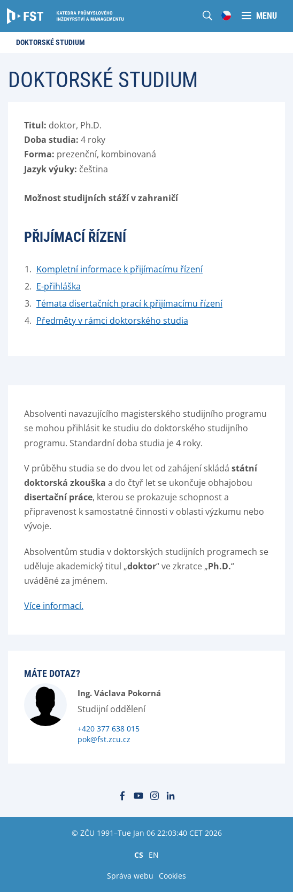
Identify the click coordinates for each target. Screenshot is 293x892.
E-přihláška (58, 286)
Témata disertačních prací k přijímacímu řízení (129, 303)
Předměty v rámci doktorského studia (112, 320)
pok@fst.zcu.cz (104, 739)
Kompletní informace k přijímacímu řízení (119, 269)
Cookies (172, 876)
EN (154, 854)
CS (138, 854)
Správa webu (130, 876)
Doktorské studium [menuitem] (50, 42)
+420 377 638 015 (109, 728)
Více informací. (53, 606)
